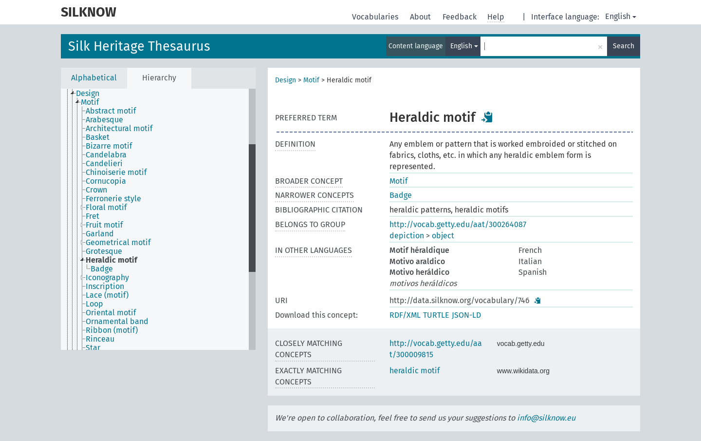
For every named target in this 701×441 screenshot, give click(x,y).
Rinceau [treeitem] (100, 339)
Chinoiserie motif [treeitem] (116, 172)
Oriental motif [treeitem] (111, 312)
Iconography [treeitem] (107, 277)
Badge (400, 195)
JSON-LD (466, 315)
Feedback (461, 16)
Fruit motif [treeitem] (104, 225)
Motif (311, 80)
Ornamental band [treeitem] (117, 321)
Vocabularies (376, 16)
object (443, 235)
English (620, 16)
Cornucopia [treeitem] (106, 181)
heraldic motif (414, 370)
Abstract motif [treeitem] (111, 111)
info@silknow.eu (546, 417)
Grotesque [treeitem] (104, 251)
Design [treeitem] (87, 93)
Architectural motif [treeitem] (119, 128)
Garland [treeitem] (100, 234)
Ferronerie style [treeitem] (113, 198)
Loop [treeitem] (94, 304)
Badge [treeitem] (102, 269)
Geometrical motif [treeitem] (118, 242)
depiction (406, 235)
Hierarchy (159, 77)
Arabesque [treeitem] (104, 119)
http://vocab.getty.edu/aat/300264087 (457, 224)
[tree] (158, 219)
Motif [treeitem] (90, 102)
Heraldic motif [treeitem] (111, 260)
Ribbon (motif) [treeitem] (112, 330)
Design (285, 80)
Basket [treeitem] (98, 137)
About (421, 16)
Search (623, 46)
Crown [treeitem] (96, 190)
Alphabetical (94, 77)
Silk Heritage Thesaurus (139, 46)
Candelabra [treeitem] (106, 155)
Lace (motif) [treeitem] (107, 295)
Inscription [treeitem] (105, 286)
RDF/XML (405, 315)
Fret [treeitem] (92, 216)
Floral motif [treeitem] (106, 207)
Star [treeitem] (93, 348)
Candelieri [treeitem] (104, 163)
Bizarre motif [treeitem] (109, 146)
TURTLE (436, 315)
